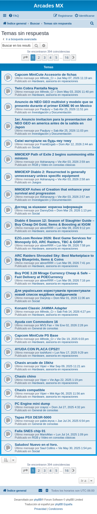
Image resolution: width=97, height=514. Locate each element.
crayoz (44, 407)
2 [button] (39, 57)
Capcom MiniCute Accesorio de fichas (46, 74)
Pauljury (45, 109)
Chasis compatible (30, 390)
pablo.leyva (47, 420)
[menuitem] (14, 16)
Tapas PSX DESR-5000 (33, 417)
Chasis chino (25, 376)
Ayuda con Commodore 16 (36, 322)
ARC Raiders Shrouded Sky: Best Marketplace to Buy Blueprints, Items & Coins (54, 257)
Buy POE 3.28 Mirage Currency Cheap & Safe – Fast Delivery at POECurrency (53, 275)
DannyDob (47, 210)
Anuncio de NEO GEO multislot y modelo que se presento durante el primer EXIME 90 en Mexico (54, 104)
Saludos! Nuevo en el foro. (36, 445)
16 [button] (67, 57)
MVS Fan (46, 325)
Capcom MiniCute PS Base (36, 335)
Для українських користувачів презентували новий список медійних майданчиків (52, 292)
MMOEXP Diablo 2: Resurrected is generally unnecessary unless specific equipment (50, 174)
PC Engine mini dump (32, 404)
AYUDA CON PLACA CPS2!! (37, 349)
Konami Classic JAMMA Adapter (41, 308)
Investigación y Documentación (51, 112)
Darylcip (45, 297)
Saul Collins (47, 448)
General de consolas (45, 328)
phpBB (38, 499)
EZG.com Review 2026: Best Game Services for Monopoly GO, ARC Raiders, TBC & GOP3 (53, 240)
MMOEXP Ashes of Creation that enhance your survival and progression (52, 191)
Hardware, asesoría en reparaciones (55, 81)
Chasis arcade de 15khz (34, 363)
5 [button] (56, 57)
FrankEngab (48, 144)
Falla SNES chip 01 (30, 431)
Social (36, 147)
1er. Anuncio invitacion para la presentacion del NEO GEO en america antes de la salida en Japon (53, 123)
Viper (43, 366)
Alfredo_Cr (47, 78)
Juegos (36, 182)
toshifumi (45, 352)
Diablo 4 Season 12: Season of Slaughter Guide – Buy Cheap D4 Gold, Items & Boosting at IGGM (54, 222)
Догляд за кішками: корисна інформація (49, 207)
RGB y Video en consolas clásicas (53, 164)
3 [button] (45, 57)
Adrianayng (47, 161)
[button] (25, 57)
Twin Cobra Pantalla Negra (36, 88)
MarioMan (46, 434)
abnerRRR (47, 227)
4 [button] (50, 57)
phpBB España (63, 504)
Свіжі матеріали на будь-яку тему (43, 141)
